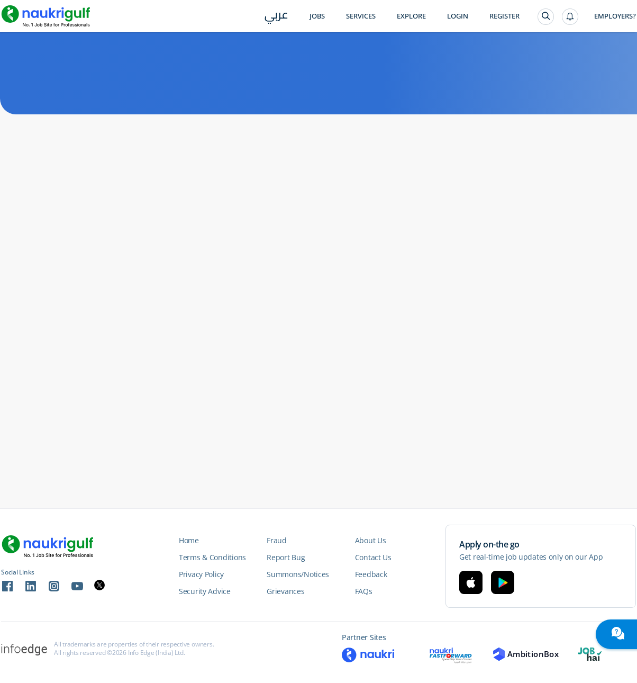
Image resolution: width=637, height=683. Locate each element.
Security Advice (205, 591)
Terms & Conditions (212, 557)
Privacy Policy (201, 574)
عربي (276, 16)
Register (504, 16)
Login (457, 16)
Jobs (317, 16)
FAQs (363, 591)
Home (189, 540)
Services (361, 16)
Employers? (615, 16)
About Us (370, 540)
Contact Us (373, 557)
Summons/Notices (298, 574)
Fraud (277, 540)
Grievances (285, 591)
